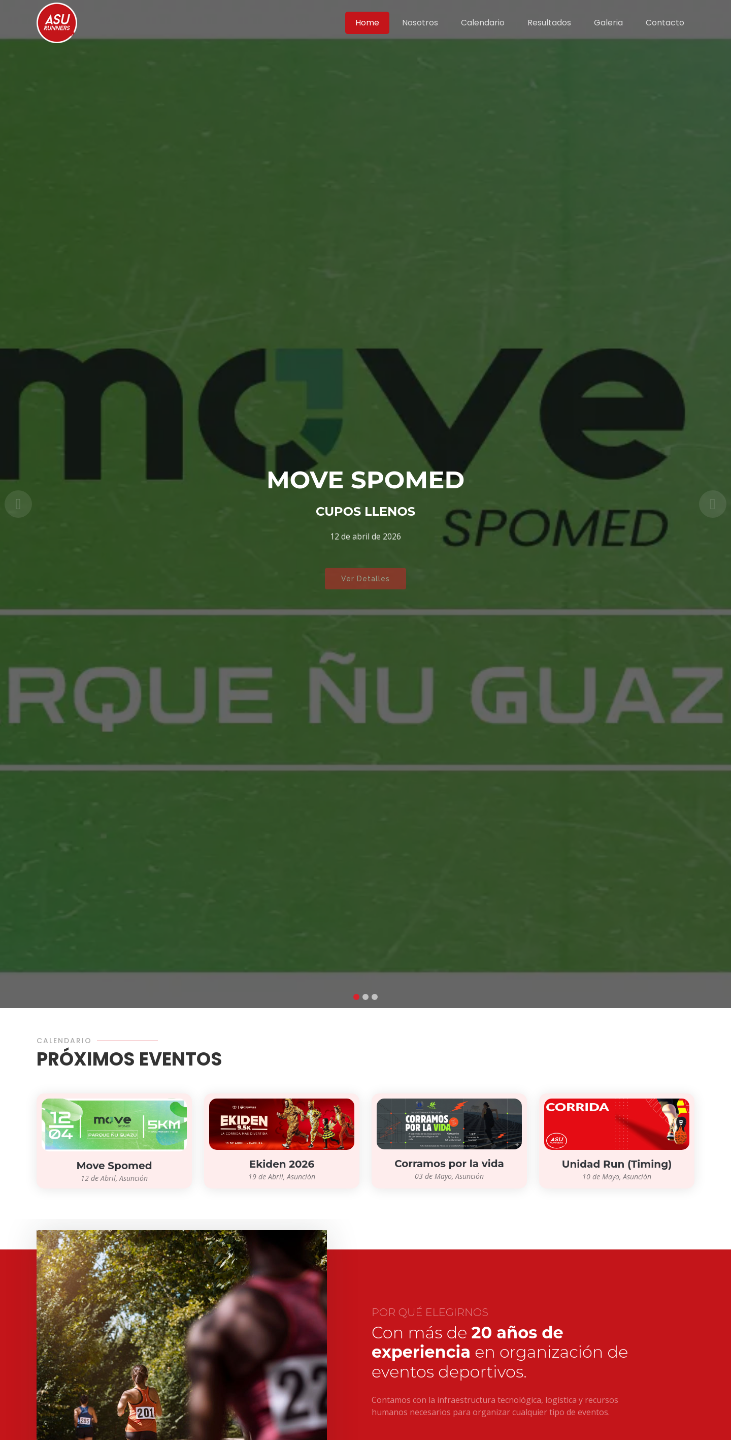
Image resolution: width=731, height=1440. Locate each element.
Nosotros (420, 22)
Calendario (483, 22)
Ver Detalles (365, 585)
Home (367, 22)
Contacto (665, 22)
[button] (18, 504)
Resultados (549, 22)
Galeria (608, 22)
